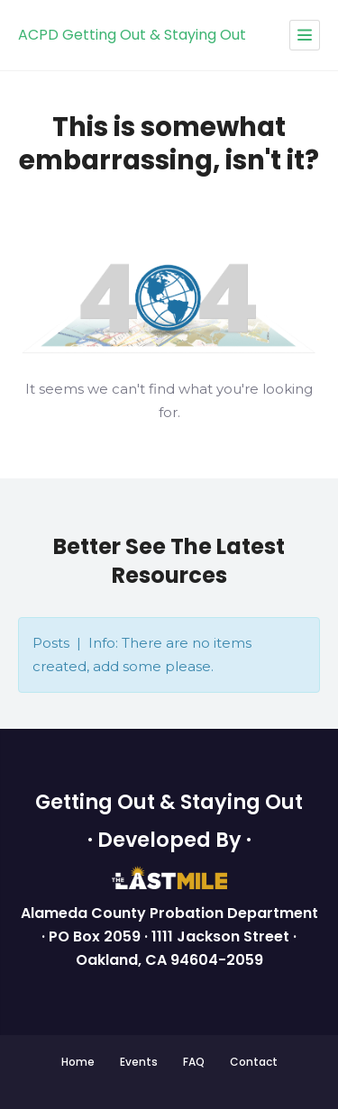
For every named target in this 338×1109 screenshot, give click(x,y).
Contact (254, 1061)
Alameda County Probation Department (169, 913)
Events (139, 1061)
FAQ (194, 1061)
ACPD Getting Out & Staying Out (132, 34)
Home (78, 1061)
